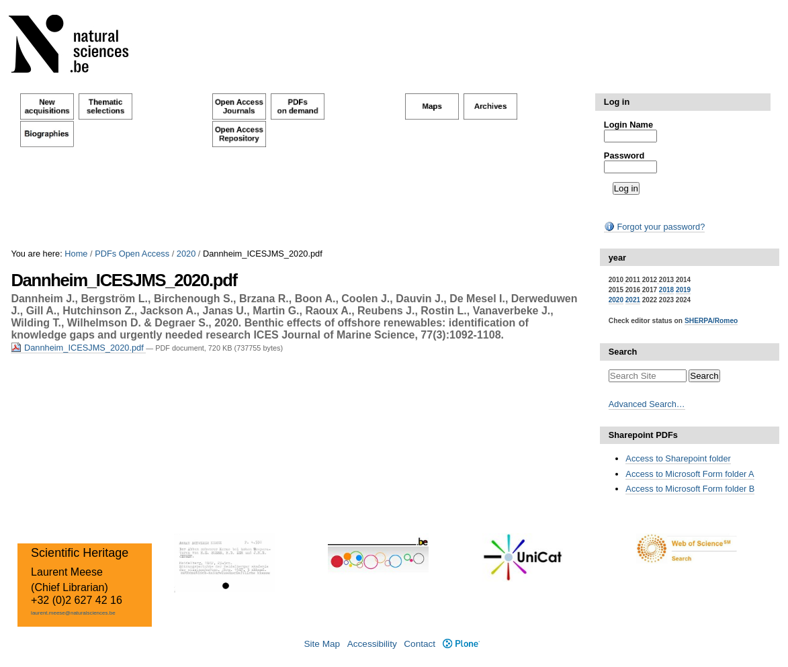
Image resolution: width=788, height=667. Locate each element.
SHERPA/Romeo (711, 320)
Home (75, 254)
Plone (461, 644)
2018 (666, 290)
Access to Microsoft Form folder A (689, 474)
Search (623, 352)
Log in (616, 102)
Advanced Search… (647, 404)
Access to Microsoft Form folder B (689, 489)
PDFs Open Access (132, 254)
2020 (186, 254)
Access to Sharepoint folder (678, 458)
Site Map (322, 644)
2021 (632, 300)
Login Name (628, 125)
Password (624, 155)
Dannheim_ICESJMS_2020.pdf (78, 348)
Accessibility (372, 644)
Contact (419, 644)
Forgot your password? (654, 227)
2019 (683, 290)
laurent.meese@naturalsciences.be (73, 613)
